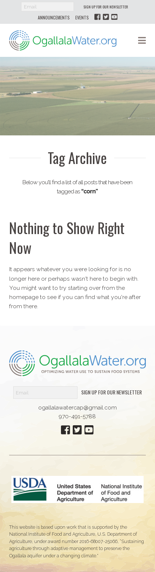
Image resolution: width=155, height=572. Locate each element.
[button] (142, 41)
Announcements (54, 17)
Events (82, 17)
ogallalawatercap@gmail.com (77, 407)
